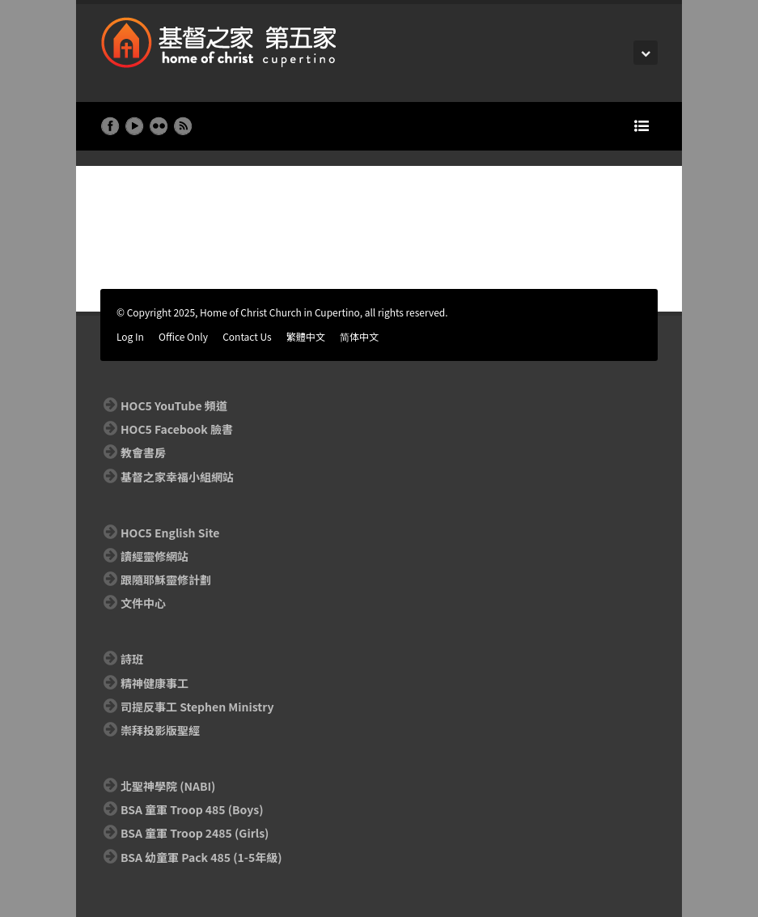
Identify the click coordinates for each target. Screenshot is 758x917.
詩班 (132, 659)
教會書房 (143, 452)
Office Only (183, 336)
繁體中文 (305, 336)
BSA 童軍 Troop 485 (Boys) (192, 809)
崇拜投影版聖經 (160, 730)
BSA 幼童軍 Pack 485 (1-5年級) (201, 857)
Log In (130, 336)
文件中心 (143, 603)
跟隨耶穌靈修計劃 (166, 579)
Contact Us (247, 336)
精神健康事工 (154, 683)
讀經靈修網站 (154, 556)
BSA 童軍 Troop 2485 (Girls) (195, 833)
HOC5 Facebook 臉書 (177, 429)
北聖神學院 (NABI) (168, 786)
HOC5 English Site (170, 532)
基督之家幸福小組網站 (177, 477)
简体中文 (359, 336)
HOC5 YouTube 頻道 (174, 405)
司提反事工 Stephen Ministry (197, 706)
